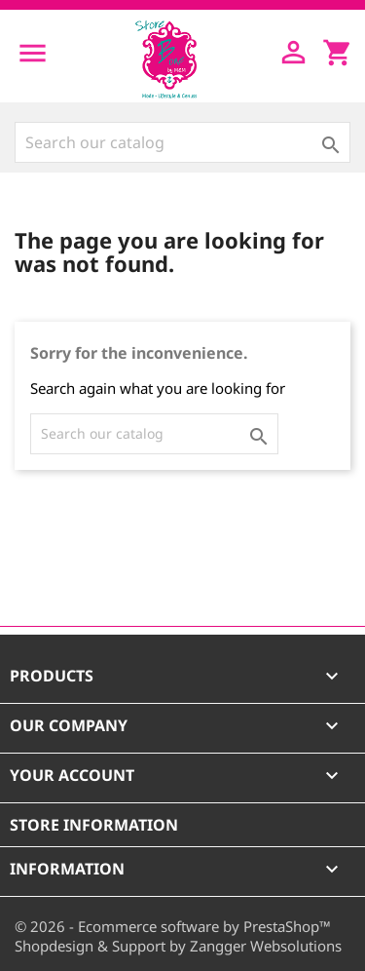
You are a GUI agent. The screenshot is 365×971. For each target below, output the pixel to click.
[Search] (182, 142)
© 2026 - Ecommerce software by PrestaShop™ (173, 926)
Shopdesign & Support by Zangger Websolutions (178, 945)
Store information (94, 824)
